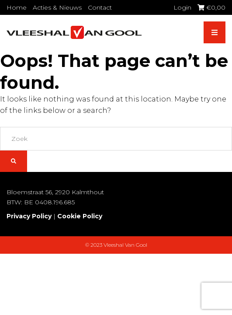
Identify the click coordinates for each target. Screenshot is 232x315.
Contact (100, 7)
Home (17, 7)
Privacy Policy (29, 216)
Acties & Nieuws (57, 7)
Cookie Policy (79, 216)
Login (182, 7)
